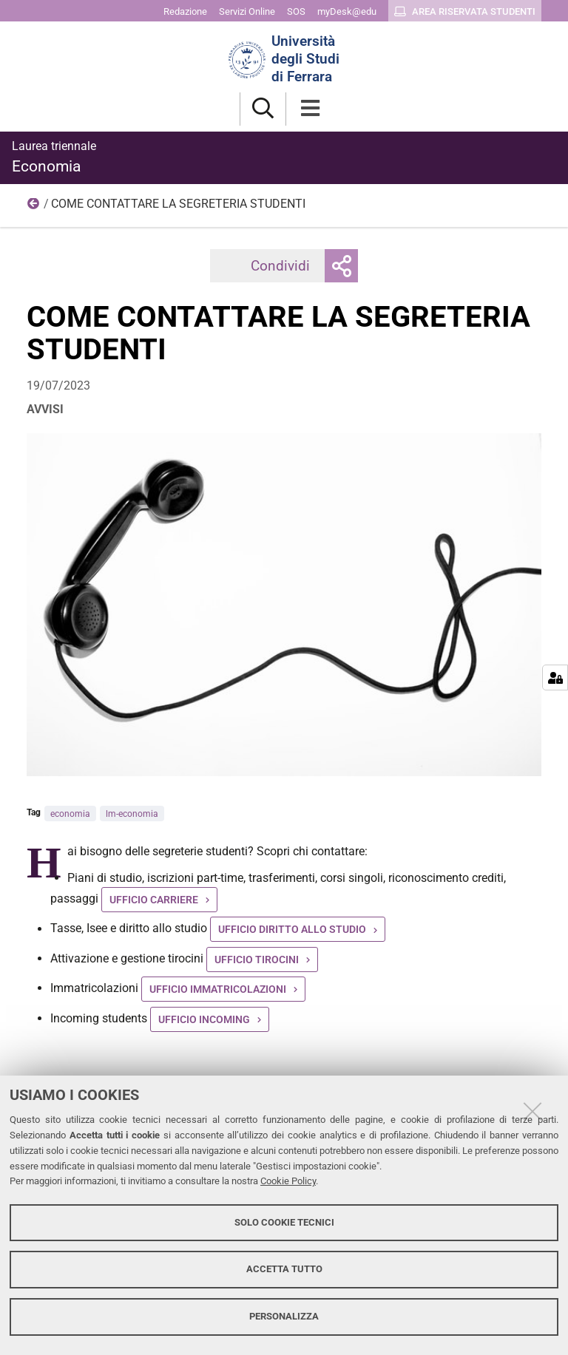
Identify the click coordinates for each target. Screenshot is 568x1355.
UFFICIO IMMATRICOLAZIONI (217, 989)
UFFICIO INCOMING (204, 1019)
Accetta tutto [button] (284, 1268)
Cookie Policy (288, 1180)
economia (70, 814)
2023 (34, 207)
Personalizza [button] (284, 1316)
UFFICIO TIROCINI (256, 959)
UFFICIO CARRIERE (153, 900)
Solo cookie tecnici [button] (284, 1222)
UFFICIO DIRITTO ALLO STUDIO (292, 929)
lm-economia (132, 814)
